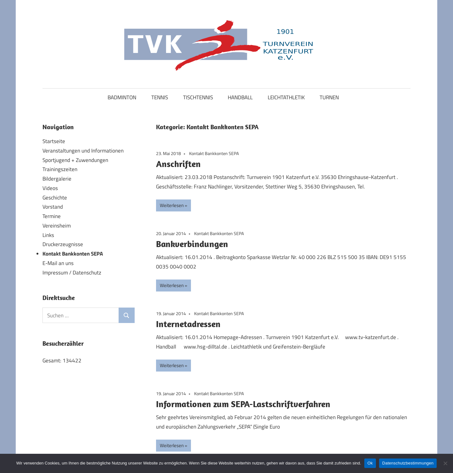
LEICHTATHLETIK (286, 97)
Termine (51, 216)
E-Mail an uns (58, 263)
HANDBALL (240, 97)
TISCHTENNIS (198, 97)
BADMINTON (122, 97)
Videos (50, 188)
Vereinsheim (56, 226)
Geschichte (54, 197)
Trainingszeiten (59, 169)
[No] (445, 463)
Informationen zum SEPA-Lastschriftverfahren (243, 403)
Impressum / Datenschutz (71, 272)
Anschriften (178, 163)
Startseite (53, 141)
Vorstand (52, 207)
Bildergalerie (56, 179)
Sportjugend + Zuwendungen (75, 160)
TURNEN (329, 97)
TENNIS (159, 97)
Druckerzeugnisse (62, 244)
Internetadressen (188, 323)
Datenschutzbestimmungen (407, 463)
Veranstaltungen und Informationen (83, 151)
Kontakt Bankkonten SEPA (214, 153)
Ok (370, 463)
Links (48, 235)
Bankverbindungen (192, 243)
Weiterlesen (172, 205)
